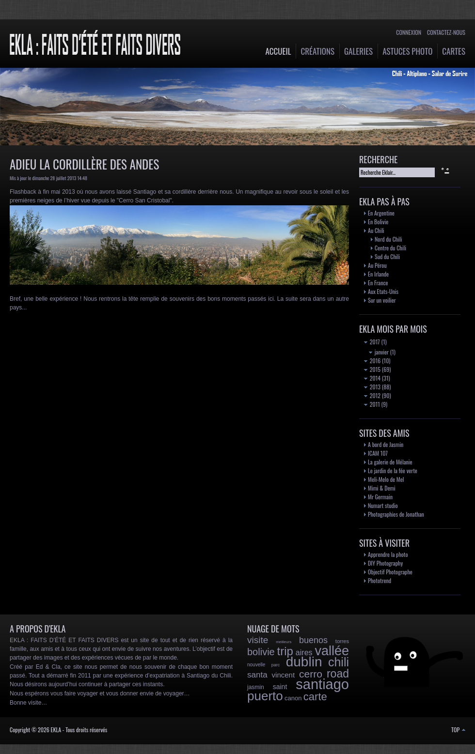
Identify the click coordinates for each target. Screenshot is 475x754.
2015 (372, 369)
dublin (304, 661)
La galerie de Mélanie (390, 462)
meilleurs (283, 642)
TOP (458, 729)
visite (257, 640)
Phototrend (379, 580)
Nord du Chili (388, 239)
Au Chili (376, 230)
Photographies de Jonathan (396, 514)
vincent (283, 675)
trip (285, 651)
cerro (310, 673)
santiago (322, 684)
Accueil (278, 51)
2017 (372, 342)
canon (293, 698)
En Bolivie (378, 221)
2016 (372, 360)
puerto (265, 696)
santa (257, 674)
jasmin (255, 687)
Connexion (408, 32)
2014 (372, 378)
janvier (379, 352)
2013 (372, 387)
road (338, 673)
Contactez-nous (446, 32)
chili (338, 662)
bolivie (261, 651)
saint (280, 687)
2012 (372, 395)
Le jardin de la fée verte (392, 470)
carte (315, 697)
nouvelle (256, 664)
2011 (372, 404)
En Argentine (381, 213)
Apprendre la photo (388, 554)
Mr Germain (380, 496)
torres (342, 641)
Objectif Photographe (390, 572)
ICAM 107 (378, 453)
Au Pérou (377, 265)
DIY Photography (385, 563)
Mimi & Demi (382, 488)
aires (304, 652)
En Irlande (378, 274)
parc (275, 664)
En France (378, 282)
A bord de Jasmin (385, 444)
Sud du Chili (387, 256)
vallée (332, 651)
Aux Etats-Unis (383, 291)
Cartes (453, 51)
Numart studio (383, 505)
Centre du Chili (390, 248)
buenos (313, 640)
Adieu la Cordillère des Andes (84, 164)
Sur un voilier (382, 300)
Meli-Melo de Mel (386, 479)
